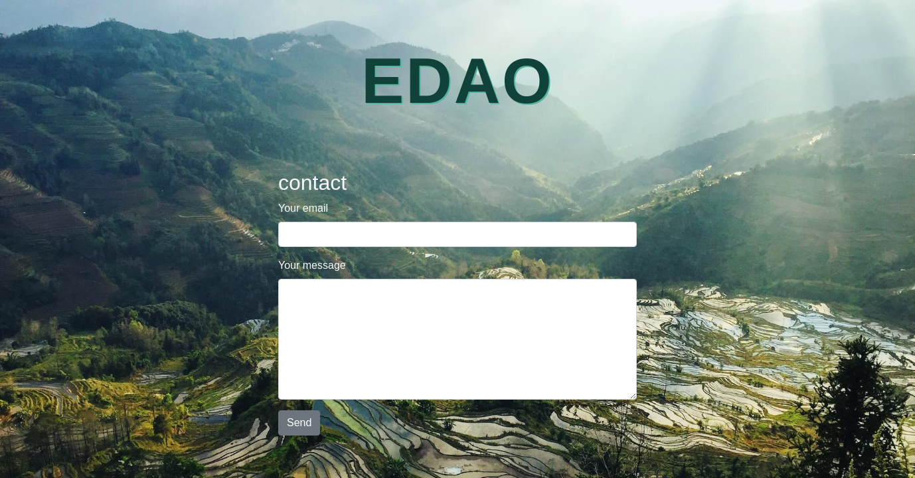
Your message (312, 265)
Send (299, 422)
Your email (303, 208)
